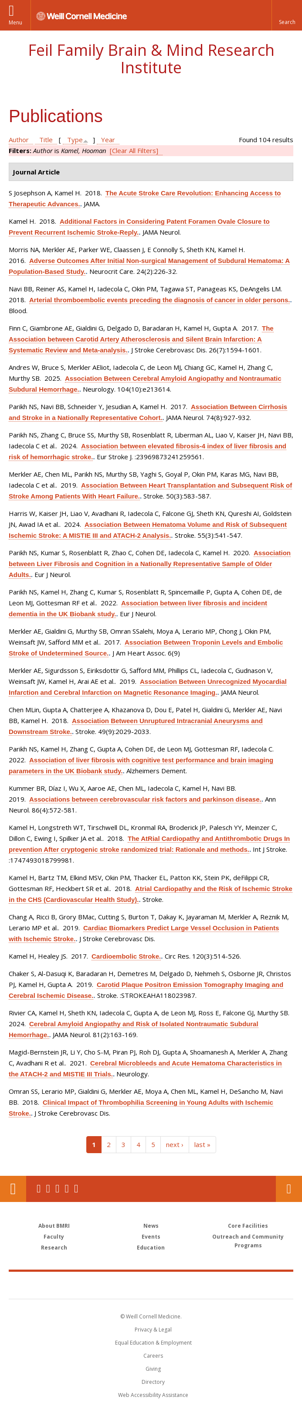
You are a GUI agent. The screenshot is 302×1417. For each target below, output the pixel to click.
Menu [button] (15, 22)
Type (75, 139)
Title (46, 139)
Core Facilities (248, 1225)
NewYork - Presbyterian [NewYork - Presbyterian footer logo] (210, 1285)
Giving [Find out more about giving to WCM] (153, 1369)
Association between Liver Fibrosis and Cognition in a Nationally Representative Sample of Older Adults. (150, 563)
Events (151, 1236)
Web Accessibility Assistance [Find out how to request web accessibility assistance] (153, 1395)
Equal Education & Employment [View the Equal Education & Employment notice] (153, 1342)
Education (151, 1247)
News (151, 1225)
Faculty (54, 1236)
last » (202, 1144)
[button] (286, 15)
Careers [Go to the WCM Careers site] (153, 1355)
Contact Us (289, 1189)
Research (54, 1247)
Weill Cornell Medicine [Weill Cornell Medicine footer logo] (100, 1285)
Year (108, 139)
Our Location (13, 1189)
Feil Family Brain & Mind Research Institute (151, 58)
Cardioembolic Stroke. (126, 956)
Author (19, 139)
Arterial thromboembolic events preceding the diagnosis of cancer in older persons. (159, 300)
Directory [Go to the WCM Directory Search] (153, 1382)
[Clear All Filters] (134, 150)
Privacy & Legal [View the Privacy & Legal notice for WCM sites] (153, 1329)
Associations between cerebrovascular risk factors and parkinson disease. (145, 799)
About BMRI (54, 1225)
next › (174, 1144)
